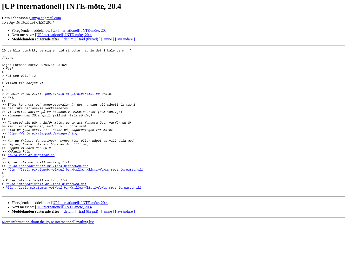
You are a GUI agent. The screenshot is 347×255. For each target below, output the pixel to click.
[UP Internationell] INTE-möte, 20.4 (79, 30)
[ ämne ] (107, 39)
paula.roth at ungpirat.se (30, 176)
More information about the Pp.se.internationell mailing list (48, 251)
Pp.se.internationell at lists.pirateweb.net (47, 189)
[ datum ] (69, 39)
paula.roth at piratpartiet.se (72, 103)
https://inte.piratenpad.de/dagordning (42, 150)
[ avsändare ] (125, 39)
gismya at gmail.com (45, 18)
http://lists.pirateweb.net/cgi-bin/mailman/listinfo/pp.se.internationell (75, 194)
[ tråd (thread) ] (88, 39)
